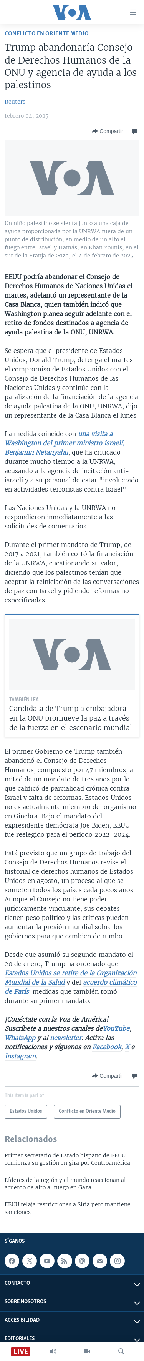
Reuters (15, 101)
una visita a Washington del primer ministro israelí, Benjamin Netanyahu (64, 443)
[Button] (107, 131)
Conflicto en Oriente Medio (47, 33)
